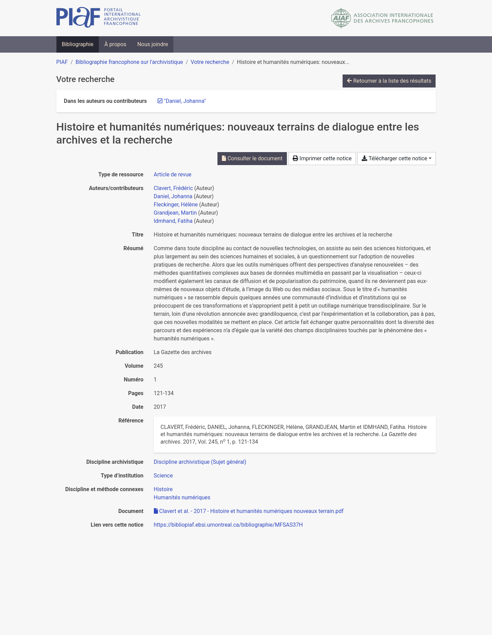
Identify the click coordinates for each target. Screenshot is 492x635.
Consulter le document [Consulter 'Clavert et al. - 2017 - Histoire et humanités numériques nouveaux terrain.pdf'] (252, 158)
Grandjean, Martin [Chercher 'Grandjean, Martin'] (175, 213)
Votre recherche (210, 62)
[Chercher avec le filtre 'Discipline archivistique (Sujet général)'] (200, 462)
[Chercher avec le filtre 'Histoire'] (163, 489)
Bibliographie (78, 44)
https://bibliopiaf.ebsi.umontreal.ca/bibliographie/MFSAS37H (228, 525)
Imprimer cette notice (322, 158)
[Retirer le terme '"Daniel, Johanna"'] (185, 101)
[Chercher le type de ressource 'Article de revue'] (172, 174)
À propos (115, 44)
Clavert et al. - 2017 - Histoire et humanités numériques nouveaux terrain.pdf (249, 511)
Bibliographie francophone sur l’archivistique (129, 62)
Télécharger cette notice (394, 158)
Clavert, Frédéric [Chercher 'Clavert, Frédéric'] (173, 188)
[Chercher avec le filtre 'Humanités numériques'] (182, 497)
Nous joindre (152, 44)
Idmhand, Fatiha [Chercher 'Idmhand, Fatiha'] (173, 221)
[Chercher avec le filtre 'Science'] (163, 475)
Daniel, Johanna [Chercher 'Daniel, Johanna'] (173, 196)
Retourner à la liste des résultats (389, 81)
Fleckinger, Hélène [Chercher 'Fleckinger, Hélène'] (176, 204)
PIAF (62, 62)
